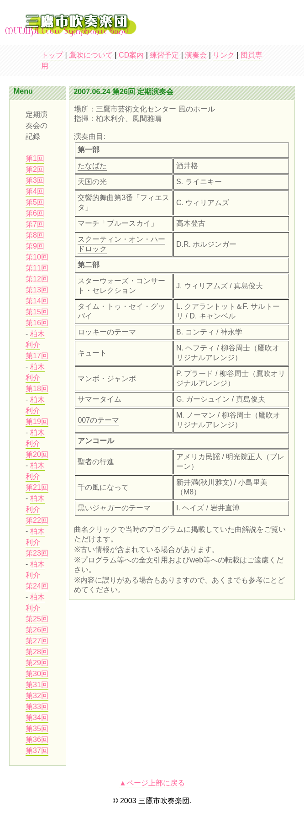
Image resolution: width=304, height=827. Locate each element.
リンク (224, 55)
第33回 (37, 706)
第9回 (35, 246)
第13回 (37, 290)
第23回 (37, 553)
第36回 (37, 739)
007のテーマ (98, 420)
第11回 (37, 268)
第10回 (37, 257)
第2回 (35, 169)
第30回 (37, 674)
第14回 (37, 301)
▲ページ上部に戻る (152, 783)
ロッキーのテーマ (107, 332)
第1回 (35, 158)
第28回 (37, 652)
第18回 (37, 388)
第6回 (35, 213)
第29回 (37, 663)
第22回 (37, 520)
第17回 (37, 356)
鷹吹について (91, 55)
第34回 (37, 717)
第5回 (35, 202)
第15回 (37, 312)
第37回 (37, 750)
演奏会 (196, 55)
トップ (52, 55)
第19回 (37, 421)
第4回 (35, 191)
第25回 (37, 619)
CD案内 (131, 55)
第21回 (37, 487)
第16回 (37, 323)
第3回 (35, 180)
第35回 (37, 728)
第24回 (37, 586)
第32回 (37, 696)
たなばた (92, 166)
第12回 (37, 279)
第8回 (35, 235)
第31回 (37, 685)
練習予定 (164, 55)
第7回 (35, 224)
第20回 (37, 454)
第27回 (37, 641)
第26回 (37, 630)
